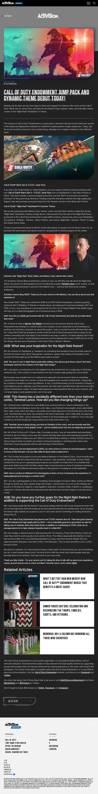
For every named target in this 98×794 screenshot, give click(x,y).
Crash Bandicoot (12, 749)
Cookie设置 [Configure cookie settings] (7, 772)
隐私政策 (7, 767)
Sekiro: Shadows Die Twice (16, 752)
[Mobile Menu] (88, 3)
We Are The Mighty (33, 323)
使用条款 (7, 765)
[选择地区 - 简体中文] (91, 725)
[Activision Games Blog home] (13, 726)
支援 (5, 763)
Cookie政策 (7, 770)
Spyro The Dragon (13, 746)
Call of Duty (10, 740)
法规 (5, 760)
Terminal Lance (68, 284)
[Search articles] (94, 3)
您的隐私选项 (8, 774)
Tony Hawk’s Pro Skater (15, 743)
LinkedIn (53, 749)
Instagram (53, 746)
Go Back (6, 16)
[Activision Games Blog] (12, 3)
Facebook (53, 740)
